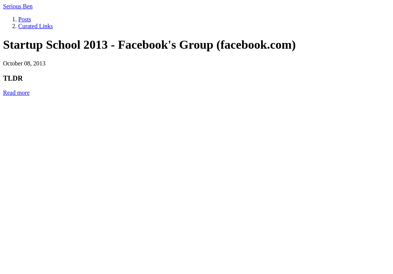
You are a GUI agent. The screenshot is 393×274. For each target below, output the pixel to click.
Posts (24, 19)
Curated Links (35, 26)
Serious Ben (18, 6)
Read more (16, 92)
